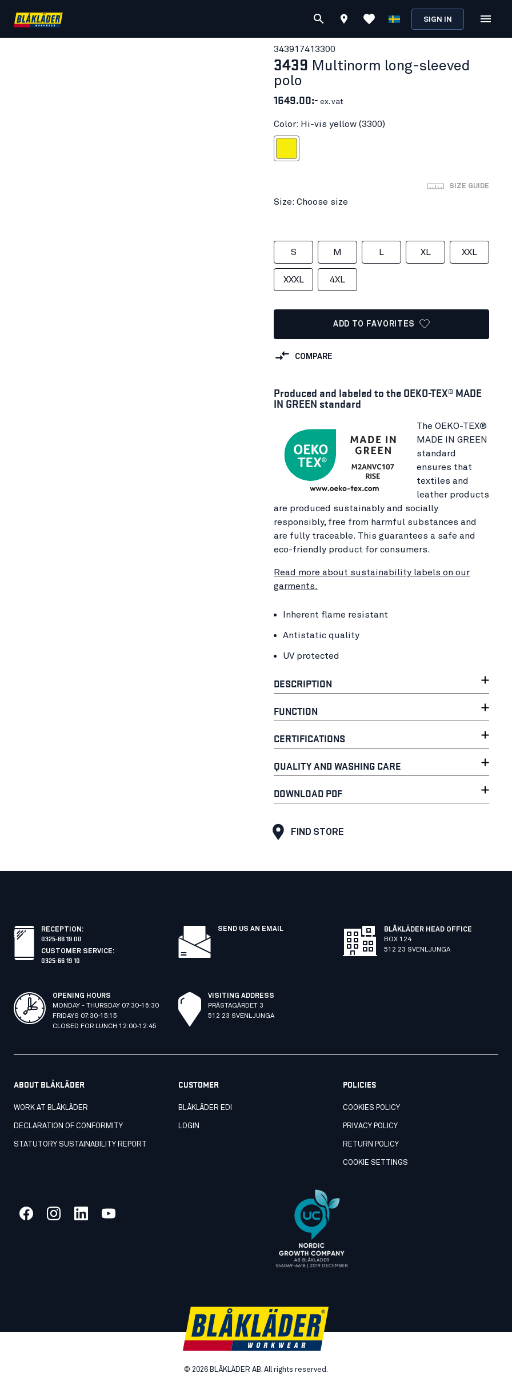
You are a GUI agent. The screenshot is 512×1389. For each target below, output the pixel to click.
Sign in (437, 19)
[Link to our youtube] (108, 1213)
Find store (305, 832)
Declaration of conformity (68, 1126)
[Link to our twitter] (53, 1213)
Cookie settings (375, 1163)
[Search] (318, 18)
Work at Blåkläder (51, 1108)
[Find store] (344, 20)
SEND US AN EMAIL (250, 929)
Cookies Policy (371, 1108)
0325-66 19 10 (60, 959)
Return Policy (371, 1144)
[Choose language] (394, 18)
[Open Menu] (485, 18)
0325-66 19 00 (61, 938)
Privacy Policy (370, 1126)
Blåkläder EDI (205, 1108)
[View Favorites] (369, 18)
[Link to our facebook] (26, 1213)
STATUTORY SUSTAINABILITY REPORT (80, 1144)
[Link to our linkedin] (81, 1213)
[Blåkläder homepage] (38, 19)
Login (188, 1126)
